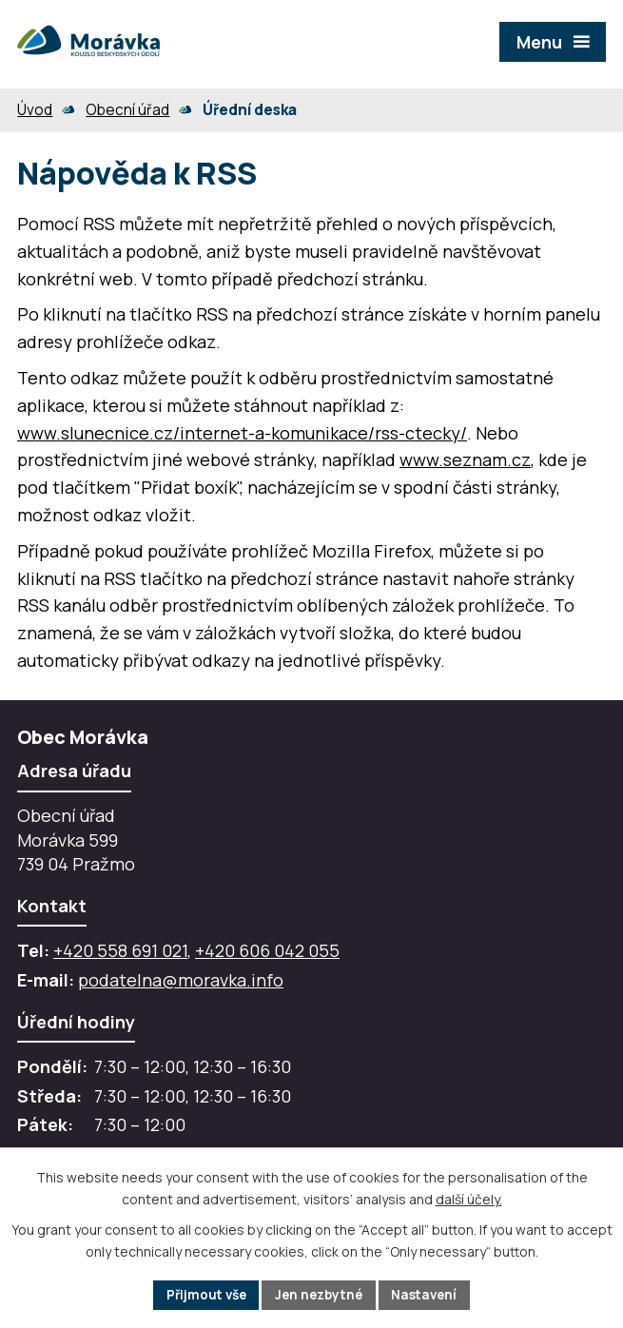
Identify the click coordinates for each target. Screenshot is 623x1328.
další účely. (469, 1198)
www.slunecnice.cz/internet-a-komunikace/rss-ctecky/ (242, 432)
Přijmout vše (202, 1294)
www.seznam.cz (465, 459)
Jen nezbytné (320, 1294)
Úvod (34, 110)
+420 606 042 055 (267, 950)
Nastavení (430, 1294)
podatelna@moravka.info (180, 979)
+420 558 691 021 (120, 950)
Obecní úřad (127, 110)
